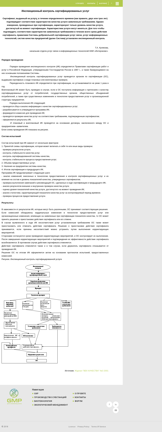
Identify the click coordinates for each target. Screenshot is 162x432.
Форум (103, 3)
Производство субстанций (50, 397)
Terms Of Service (98, 427)
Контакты (91, 3)
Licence (72, 427)
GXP (36, 393)
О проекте (80, 3)
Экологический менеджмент (51, 405)
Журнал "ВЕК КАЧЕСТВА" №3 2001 (92, 371)
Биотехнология (43, 401)
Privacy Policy (83, 427)
